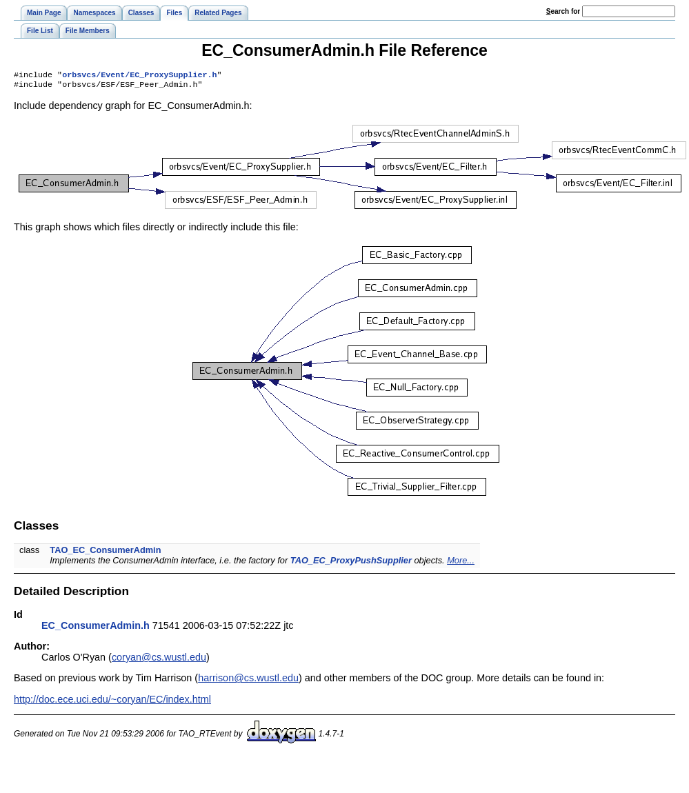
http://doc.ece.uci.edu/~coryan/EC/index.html (112, 701)
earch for (563, 11)
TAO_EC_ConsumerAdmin (105, 553)
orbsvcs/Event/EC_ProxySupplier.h (139, 75)
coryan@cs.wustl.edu (159, 659)
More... (461, 563)
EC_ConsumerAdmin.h (95, 628)
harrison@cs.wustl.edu (248, 680)
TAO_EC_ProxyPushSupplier (351, 563)
